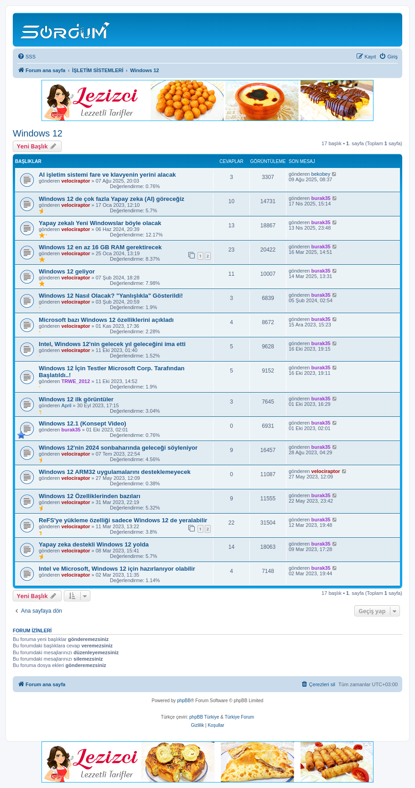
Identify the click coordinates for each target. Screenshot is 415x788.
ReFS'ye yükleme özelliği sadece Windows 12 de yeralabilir (123, 520)
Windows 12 (37, 133)
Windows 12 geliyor (67, 271)
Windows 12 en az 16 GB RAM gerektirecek (100, 247)
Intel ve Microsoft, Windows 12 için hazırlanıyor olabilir (117, 568)
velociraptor (76, 181)
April (67, 405)
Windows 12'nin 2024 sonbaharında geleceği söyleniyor (118, 447)
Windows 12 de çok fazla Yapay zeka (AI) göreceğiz (111, 198)
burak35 (321, 198)
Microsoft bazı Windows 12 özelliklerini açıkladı (106, 319)
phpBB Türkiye (204, 717)
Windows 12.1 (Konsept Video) (82, 423)
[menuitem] (26, 56)
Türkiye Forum (239, 717)
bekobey (321, 174)
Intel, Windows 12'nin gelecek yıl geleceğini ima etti (112, 344)
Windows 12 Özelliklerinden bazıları (89, 496)
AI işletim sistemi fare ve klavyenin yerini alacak (107, 174)
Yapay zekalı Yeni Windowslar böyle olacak (100, 223)
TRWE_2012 (76, 381)
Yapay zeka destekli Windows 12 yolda (94, 544)
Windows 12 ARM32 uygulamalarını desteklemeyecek (115, 471)
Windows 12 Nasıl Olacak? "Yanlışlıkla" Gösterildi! (111, 295)
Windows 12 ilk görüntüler (76, 399)
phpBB (184, 700)
